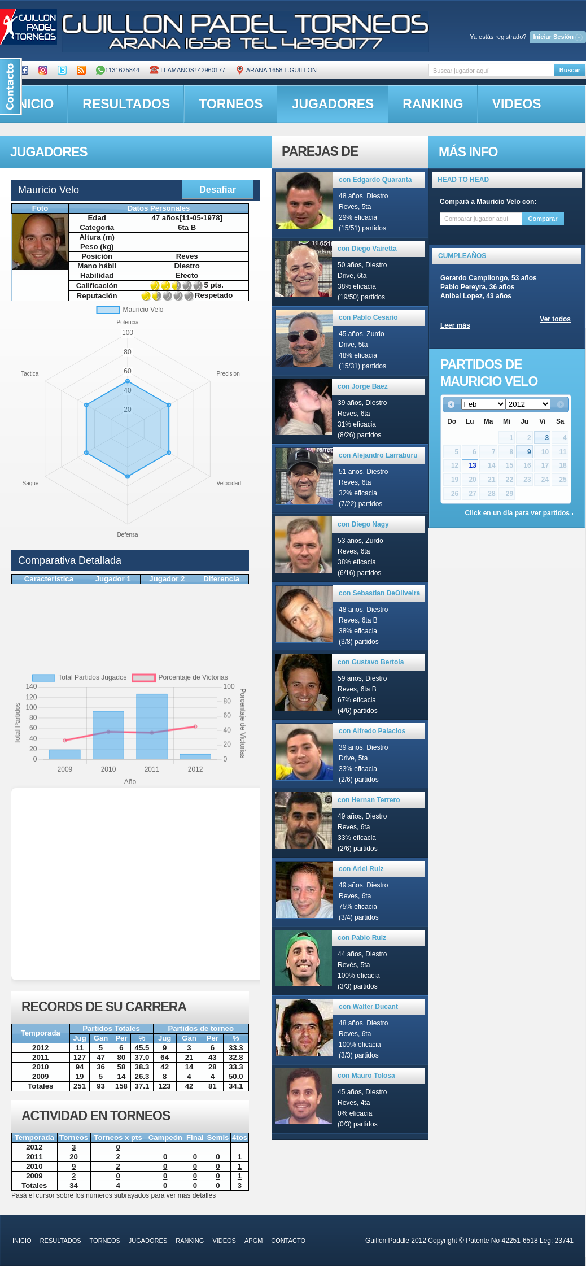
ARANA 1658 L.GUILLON (276, 70)
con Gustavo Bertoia (371, 662)
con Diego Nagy (363, 524)
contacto (288, 1240)
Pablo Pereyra (463, 287)
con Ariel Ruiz (361, 869)
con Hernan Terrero (369, 800)
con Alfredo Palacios (372, 731)
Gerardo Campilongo (474, 278)
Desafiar (217, 189)
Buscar (569, 70)
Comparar (543, 218)
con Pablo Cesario (368, 317)
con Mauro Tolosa (366, 1076)
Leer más (455, 325)
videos (516, 104)
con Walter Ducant (368, 1007)
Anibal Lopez (461, 296)
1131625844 (117, 70)
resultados (126, 104)
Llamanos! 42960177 (187, 70)
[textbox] (491, 70)
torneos (231, 104)
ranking (433, 104)
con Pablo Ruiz (362, 938)
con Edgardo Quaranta (375, 180)
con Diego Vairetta (367, 249)
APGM (253, 1240)
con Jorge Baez (363, 386)
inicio (22, 1240)
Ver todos (555, 319)
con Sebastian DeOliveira (379, 593)
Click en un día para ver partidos (517, 513)
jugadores (333, 104)
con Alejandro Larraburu (378, 455)
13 (472, 465)
